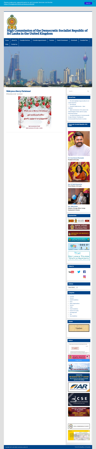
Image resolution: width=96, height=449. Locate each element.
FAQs (6, 41)
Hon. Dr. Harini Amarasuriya (75, 182)
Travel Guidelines (74, 306)
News (71, 299)
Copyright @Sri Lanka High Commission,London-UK (16, 444)
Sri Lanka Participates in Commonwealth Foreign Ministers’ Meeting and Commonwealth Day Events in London (78, 114)
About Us (14, 37)
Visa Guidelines (73, 313)
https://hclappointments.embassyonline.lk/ (19, 4)
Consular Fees (84, 37)
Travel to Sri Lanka (74, 308)
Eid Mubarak (73, 102)
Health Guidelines (74, 297)
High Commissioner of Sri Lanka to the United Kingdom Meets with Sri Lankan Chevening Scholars (78, 109)
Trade (71, 304)
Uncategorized (73, 310)
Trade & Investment (62, 37)
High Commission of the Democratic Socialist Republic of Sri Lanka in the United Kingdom (47, 29)
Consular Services (25, 37)
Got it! (88, 3)
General (21, 91)
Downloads (74, 37)
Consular (72, 293)
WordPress (82, 444)
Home (7, 37)
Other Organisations (75, 301)
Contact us (14, 41)
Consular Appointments (39, 37)
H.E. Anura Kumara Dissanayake (76, 155)
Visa (71, 311)
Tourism (51, 37)
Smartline (88, 444)
